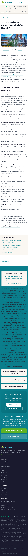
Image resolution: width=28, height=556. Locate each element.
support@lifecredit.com (7, 507)
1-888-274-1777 (6, 455)
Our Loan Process (5, 466)
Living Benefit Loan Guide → (14, 281)
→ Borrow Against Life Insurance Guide (11, 240)
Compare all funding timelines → (14, 365)
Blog (7, 11)
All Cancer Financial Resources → (14, 278)
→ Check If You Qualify (7, 250)
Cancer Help (4, 477)
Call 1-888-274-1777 (14, 408)
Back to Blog (5, 17)
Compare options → (20, 315)
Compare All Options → (14, 283)
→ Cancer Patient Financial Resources (11, 245)
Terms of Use (4, 495)
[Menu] (25, 2)
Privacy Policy (4, 492)
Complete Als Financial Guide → (14, 276)
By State (3, 481)
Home (2, 11)
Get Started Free (14, 405)
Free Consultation (14, 436)
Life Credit (6, 50)
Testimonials (4, 472)
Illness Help (4, 479)
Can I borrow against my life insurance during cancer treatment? (14, 380)
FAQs (2, 470)
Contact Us (4, 490)
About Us (3, 488)
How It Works (4, 461)
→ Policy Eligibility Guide (8, 252)
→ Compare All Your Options (9, 242)
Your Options (4, 475)
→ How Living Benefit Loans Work (10, 247)
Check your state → (15, 331)
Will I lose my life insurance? (14, 386)
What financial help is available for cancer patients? (14, 372)
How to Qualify (4, 464)
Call (20, 2)
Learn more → (18, 302)
